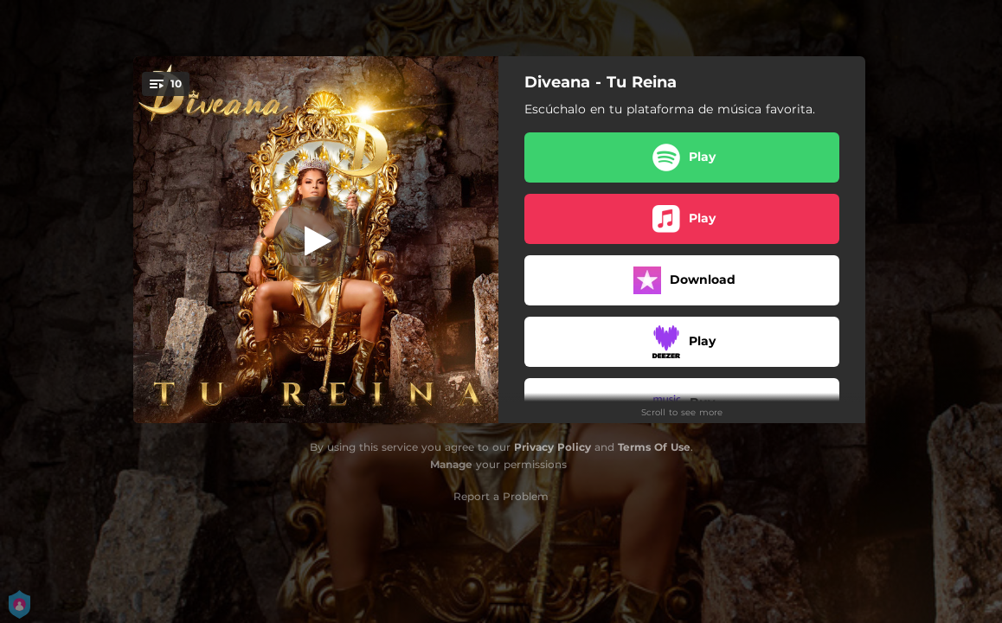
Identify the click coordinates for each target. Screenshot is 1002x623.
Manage (451, 464)
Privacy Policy (552, 446)
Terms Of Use (654, 446)
